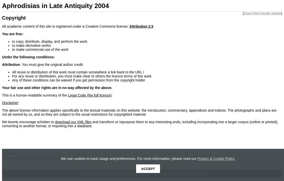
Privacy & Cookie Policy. (216, 159)
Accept (148, 169)
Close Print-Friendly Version (262, 13)
